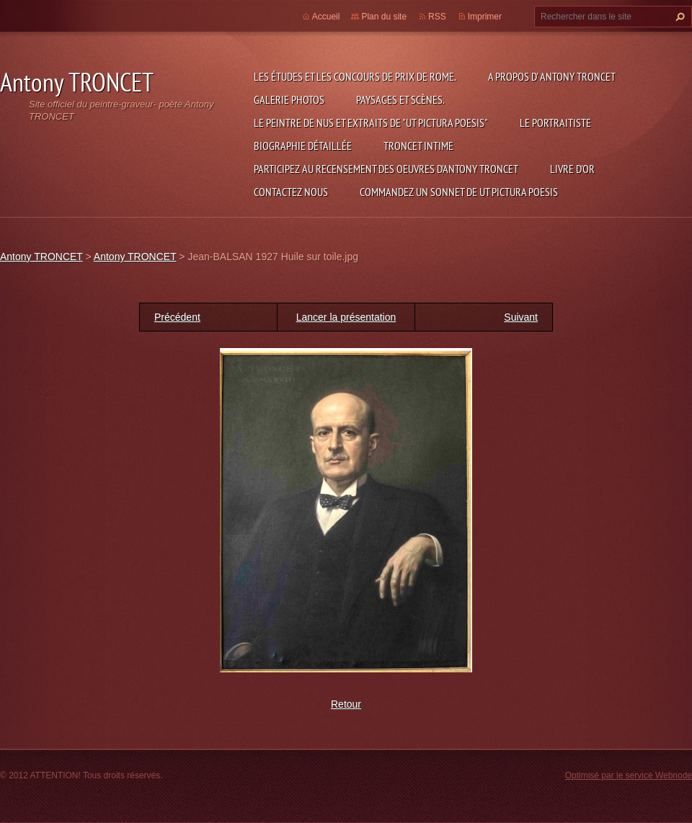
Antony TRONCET (41, 256)
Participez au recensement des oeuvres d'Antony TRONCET (386, 168)
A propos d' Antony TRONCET (552, 76)
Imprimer (485, 17)
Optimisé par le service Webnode (628, 775)
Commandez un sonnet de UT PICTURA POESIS (459, 191)
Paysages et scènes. (400, 99)
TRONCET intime (418, 145)
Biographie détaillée (303, 145)
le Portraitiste (555, 122)
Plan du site (384, 17)
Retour (346, 704)
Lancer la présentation (346, 317)
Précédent (177, 317)
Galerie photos (289, 99)
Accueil (326, 17)
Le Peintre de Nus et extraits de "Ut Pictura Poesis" (371, 122)
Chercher (678, 16)
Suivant (521, 317)
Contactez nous (291, 191)
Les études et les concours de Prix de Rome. (355, 76)
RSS (437, 17)
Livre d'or (572, 168)
